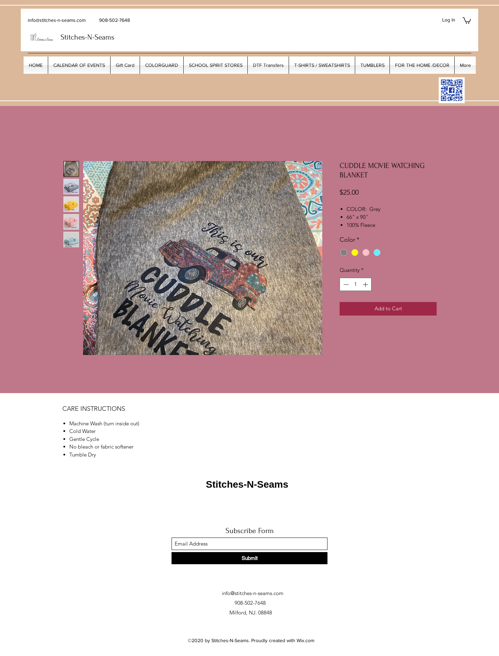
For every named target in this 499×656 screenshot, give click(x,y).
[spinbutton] (355, 284)
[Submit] (249, 558)
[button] (467, 20)
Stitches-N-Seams (247, 484)
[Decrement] (345, 284)
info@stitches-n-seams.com (57, 20)
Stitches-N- (78, 37)
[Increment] (366, 284)
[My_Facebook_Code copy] (452, 90)
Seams (104, 37)
